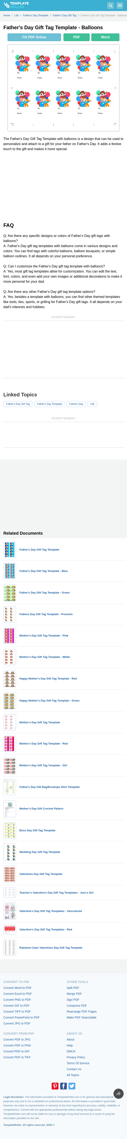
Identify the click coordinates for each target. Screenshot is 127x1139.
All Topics (73, 1075)
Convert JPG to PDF (16, 1023)
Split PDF (73, 988)
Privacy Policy (76, 1057)
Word (105, 37)
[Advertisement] (63, 186)
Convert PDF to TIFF (17, 1057)
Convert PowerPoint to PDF (21, 1017)
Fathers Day (76, 404)
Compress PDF (77, 1005)
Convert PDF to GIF (16, 1051)
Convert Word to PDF (17, 988)
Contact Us (74, 1069)
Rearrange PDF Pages (82, 1011)
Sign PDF (73, 999)
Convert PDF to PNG (17, 1045)
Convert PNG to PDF (17, 999)
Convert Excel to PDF (17, 993)
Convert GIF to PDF (16, 1005)
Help (70, 1045)
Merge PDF (74, 993)
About (70, 1039)
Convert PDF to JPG (16, 1039)
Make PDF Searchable (81, 1017)
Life (92, 404)
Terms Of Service (78, 1063)
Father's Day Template (49, 404)
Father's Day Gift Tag (18, 404)
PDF (76, 37)
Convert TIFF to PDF (17, 1011)
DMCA (71, 1051)
